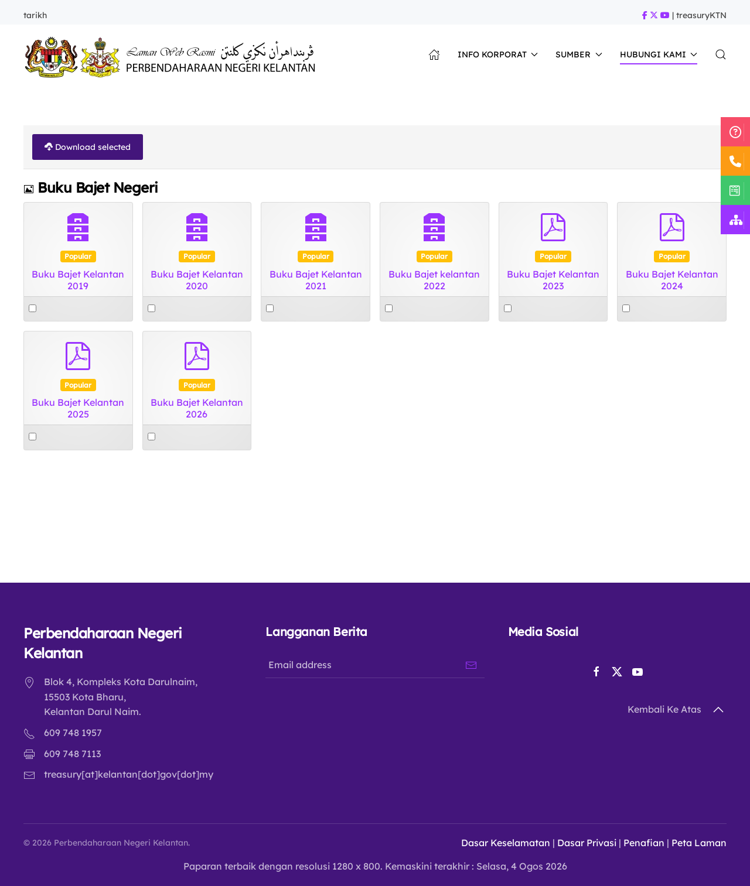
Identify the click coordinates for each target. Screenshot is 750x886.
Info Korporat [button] (498, 54)
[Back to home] (173, 54)
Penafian (640, 843)
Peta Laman (695, 843)
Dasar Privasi (583, 843)
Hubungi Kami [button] (659, 54)
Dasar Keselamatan (502, 843)
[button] (721, 54)
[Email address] (373, 665)
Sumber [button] (578, 54)
